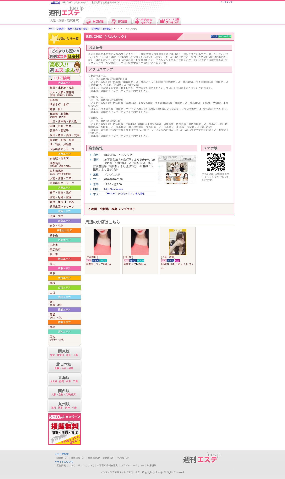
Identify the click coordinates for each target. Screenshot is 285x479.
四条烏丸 (65, 165)
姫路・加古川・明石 (62, 201)
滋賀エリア (64, 211)
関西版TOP (108, 458)
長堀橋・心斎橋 (65, 115)
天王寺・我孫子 (59, 130)
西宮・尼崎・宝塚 (60, 197)
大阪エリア (64, 82)
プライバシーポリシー (132, 465)
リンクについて (86, 465)
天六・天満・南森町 (65, 94)
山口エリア (64, 287)
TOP (51, 28)
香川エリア (64, 297)
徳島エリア (64, 322)
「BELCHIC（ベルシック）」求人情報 (124, 193)
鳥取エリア (64, 268)
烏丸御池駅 (65, 172)
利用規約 (151, 465)
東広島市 (55, 249)
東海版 (64, 379)
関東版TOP (62, 458)
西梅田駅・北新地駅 (101, 28)
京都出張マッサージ (62, 183)
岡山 (52, 263)
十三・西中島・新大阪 (63, 121)
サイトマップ (226, 2)
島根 (52, 282)
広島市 (54, 244)
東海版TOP (94, 458)
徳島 (52, 326)
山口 (52, 292)
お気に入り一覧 (68, 38)
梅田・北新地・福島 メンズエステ (113, 209)
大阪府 (60, 28)
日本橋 (54, 99)
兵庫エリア (64, 187)
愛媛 (65, 316)
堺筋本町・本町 (59, 104)
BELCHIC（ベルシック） (107, 37)
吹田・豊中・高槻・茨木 (64, 135)
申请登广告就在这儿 (107, 465)
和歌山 (54, 235)
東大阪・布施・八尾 (62, 139)
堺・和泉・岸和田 (60, 144)
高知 (65, 338)
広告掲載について (66, 465)
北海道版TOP (78, 458)
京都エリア (64, 153)
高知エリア (64, 331)
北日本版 (64, 366)
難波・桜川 (56, 109)
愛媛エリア (64, 309)
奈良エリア (64, 220)
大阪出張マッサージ (62, 149)
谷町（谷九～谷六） (62, 126)
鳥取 (52, 273)
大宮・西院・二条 (60, 178)
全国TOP (55, 2)
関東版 (64, 353)
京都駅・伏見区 (59, 158)
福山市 (54, 254)
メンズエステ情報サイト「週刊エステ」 (121, 472)
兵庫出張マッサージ (62, 206)
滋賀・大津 (56, 216)
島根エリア (64, 278)
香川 (65, 303)
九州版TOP (123, 458)
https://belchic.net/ (113, 189)
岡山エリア (64, 258)
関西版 (64, 392)
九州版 (64, 406)
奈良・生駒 (56, 225)
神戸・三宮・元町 (60, 192)
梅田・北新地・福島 (77, 28)
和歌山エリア (64, 230)
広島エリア (64, 240)
